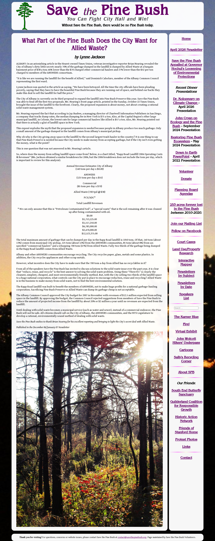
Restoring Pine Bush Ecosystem (186, 139)
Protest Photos (186, 439)
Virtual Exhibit (186, 331)
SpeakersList (186, 296)
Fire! (186, 324)
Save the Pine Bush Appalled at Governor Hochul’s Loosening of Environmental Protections (186, 69)
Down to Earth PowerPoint (185, 154)
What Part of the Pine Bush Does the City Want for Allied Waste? (89, 44)
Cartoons (186, 350)
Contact (186, 458)
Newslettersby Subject (186, 274)
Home (186, 39)
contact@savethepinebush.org (132, 537)
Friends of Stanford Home (186, 430)
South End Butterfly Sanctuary (186, 392)
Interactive (186, 260)
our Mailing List (189, 224)
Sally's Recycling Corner (186, 359)
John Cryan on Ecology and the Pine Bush (186, 122)
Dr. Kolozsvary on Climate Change (186, 101)
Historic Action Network (186, 419)
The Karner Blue (186, 317)
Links (186, 447)
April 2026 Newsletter (186, 50)
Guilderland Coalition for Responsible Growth (186, 406)
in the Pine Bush (188, 207)
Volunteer (186, 171)
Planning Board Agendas (186, 192)
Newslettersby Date (186, 285)
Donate (186, 179)
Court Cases (186, 242)
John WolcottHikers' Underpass (186, 341)
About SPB (186, 372)
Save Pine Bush (107, 9)
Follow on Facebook (186, 231)
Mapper (186, 264)
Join (174, 224)
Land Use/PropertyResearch (186, 251)
